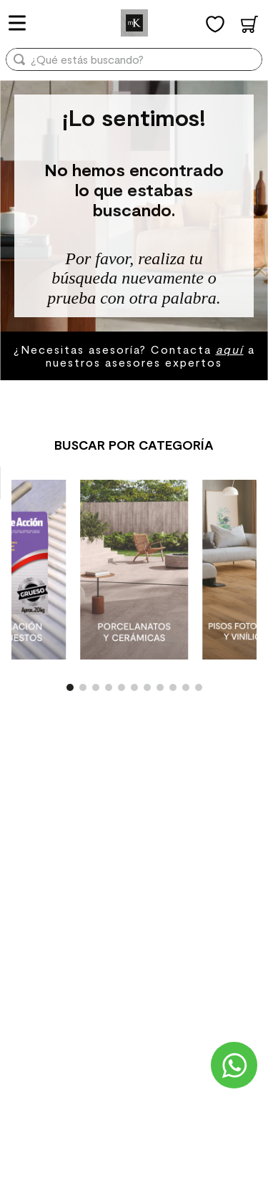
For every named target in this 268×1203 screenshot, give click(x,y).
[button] (70, 687)
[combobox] (134, 64)
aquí (230, 349)
